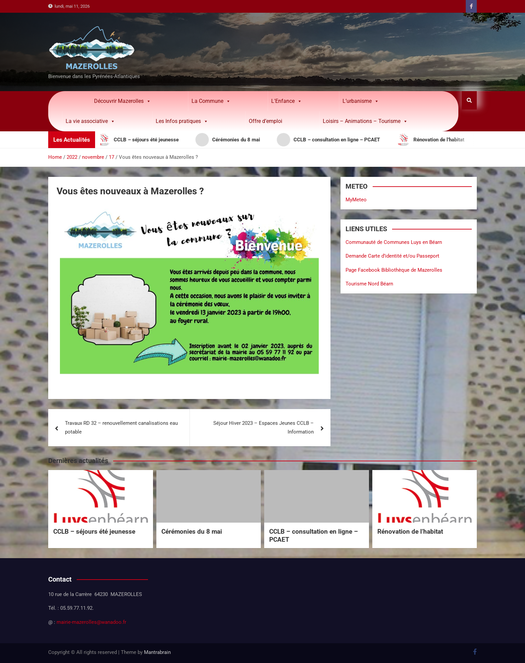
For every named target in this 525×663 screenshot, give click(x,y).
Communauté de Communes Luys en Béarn (394, 242)
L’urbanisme (361, 101)
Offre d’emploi (265, 121)
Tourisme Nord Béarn (369, 284)
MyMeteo (356, 200)
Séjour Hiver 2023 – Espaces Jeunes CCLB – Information (263, 427)
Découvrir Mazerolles (122, 101)
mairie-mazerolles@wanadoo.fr (91, 622)
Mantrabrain (157, 652)
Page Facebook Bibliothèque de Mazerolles (394, 270)
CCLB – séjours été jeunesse (94, 531)
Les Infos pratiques (182, 121)
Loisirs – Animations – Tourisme (365, 121)
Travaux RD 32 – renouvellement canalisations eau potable (121, 427)
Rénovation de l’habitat (410, 531)
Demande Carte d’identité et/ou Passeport (392, 256)
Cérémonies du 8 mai (191, 531)
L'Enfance (286, 101)
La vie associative (90, 121)
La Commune (211, 101)
